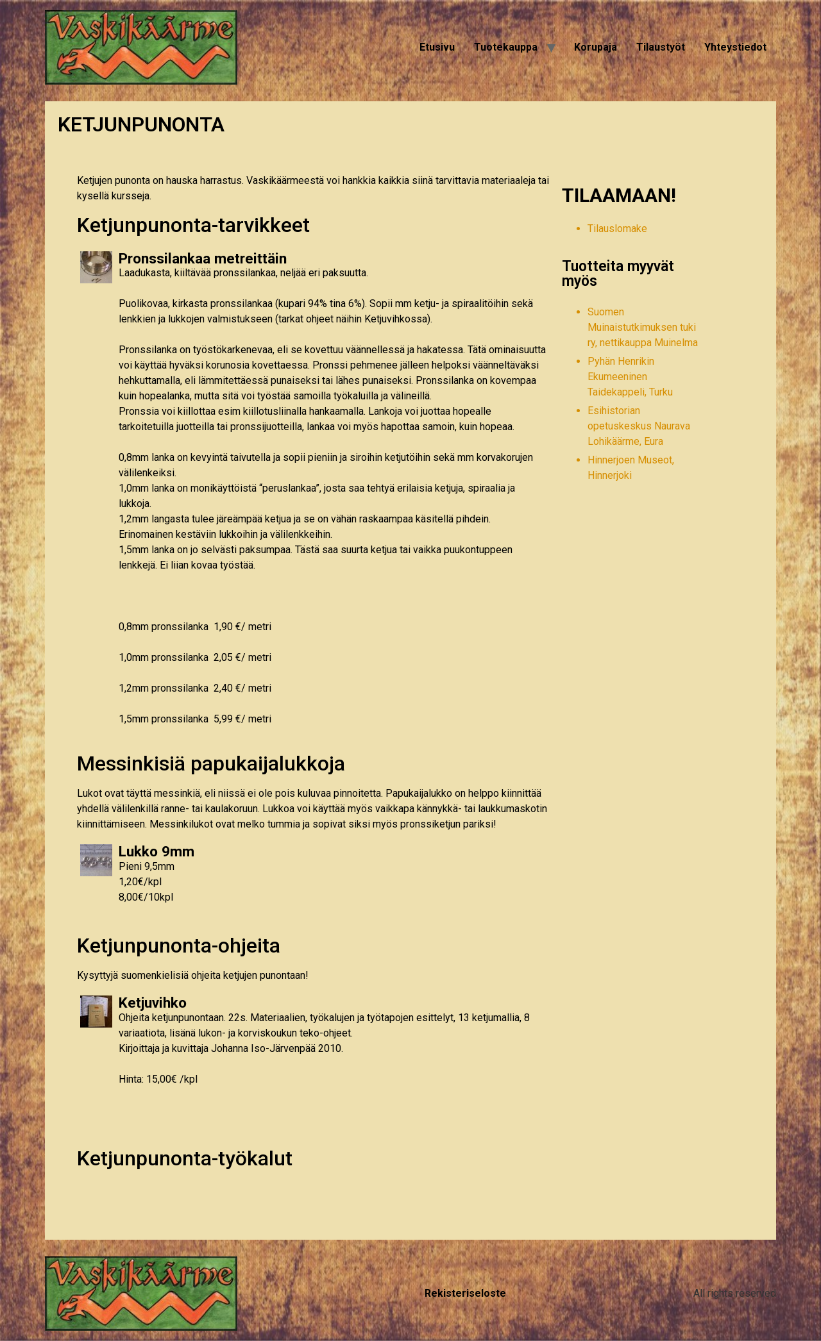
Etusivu (437, 47)
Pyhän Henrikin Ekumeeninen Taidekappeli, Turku (630, 376)
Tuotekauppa (505, 47)
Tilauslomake (617, 228)
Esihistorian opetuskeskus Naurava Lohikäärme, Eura (639, 425)
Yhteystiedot (735, 47)
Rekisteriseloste (465, 1293)
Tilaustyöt (660, 47)
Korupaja (595, 47)
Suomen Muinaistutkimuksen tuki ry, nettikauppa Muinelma (643, 327)
